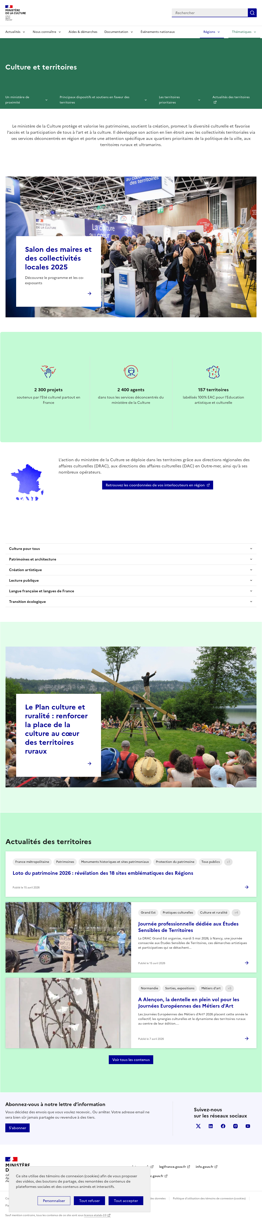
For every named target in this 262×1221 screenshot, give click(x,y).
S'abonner (17, 1128)
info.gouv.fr (204, 1167)
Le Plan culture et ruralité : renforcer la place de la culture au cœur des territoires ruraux (56, 729)
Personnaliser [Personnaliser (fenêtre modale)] (54, 1200)
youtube (247, 1126)
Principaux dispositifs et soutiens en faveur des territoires (94, 100)
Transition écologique (27, 601)
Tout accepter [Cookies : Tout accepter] (126, 1200)
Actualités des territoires (231, 97)
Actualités (12, 32)
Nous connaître (44, 32)
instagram (235, 1126)
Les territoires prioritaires (169, 100)
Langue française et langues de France (41, 591)
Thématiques (241, 32)
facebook (223, 1126)
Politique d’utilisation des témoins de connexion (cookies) (209, 1198)
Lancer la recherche (252, 12)
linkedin (210, 1126)
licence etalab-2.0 (95, 1215)
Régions (209, 32)
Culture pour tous (24, 548)
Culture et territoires (41, 67)
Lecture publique (24, 580)
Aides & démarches (83, 32)
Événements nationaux (158, 32)
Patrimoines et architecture (32, 559)
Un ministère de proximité (17, 100)
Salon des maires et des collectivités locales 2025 (58, 258)
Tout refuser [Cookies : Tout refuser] (89, 1200)
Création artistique (25, 569)
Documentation (116, 32)
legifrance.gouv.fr (172, 1167)
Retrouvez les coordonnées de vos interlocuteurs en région (155, 485)
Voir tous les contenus (131, 1059)
